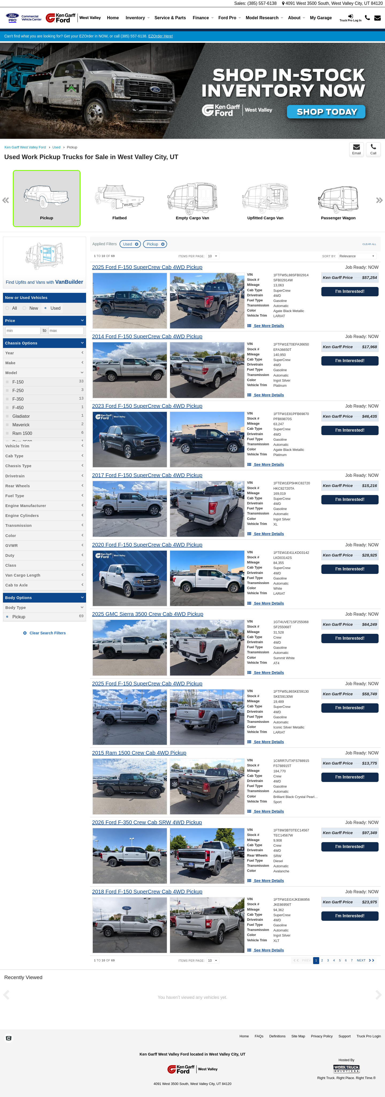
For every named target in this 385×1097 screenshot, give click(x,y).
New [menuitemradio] (33, 308)
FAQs (259, 1036)
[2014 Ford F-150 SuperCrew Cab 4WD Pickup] (147, 336)
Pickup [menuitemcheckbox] (18, 617)
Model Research (264, 18)
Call (373, 149)
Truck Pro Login (369, 1036)
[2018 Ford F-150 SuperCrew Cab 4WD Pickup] (147, 892)
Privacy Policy (322, 1036)
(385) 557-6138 (261, 3)
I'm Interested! (349, 291)
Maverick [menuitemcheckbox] (20, 425)
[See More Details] (265, 326)
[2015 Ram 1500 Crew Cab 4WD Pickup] (139, 753)
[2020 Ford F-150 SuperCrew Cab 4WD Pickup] (147, 545)
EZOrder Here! (160, 36)
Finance (203, 18)
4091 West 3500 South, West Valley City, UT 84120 (332, 3)
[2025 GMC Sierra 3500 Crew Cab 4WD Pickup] (147, 614)
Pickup (153, 244)
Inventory (138, 18)
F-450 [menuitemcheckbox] (17, 407)
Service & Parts (170, 18)
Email (356, 149)
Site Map (298, 1036)
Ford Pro (229, 18)
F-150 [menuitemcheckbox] (17, 382)
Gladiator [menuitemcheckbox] (20, 416)
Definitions (277, 1036)
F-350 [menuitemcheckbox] (17, 399)
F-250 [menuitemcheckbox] (17, 390)
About (296, 18)
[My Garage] (321, 17)
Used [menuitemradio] (55, 308)
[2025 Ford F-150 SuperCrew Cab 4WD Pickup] (147, 267)
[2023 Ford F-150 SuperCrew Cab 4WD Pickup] (147, 406)
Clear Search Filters (44, 633)
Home (113, 18)
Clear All (369, 244)
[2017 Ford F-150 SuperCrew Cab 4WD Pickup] (147, 475)
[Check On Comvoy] (8, 1039)
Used (128, 244)
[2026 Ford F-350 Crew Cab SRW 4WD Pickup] (147, 822)
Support (344, 1036)
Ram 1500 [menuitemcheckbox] (21, 433)
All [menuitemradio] (14, 308)
